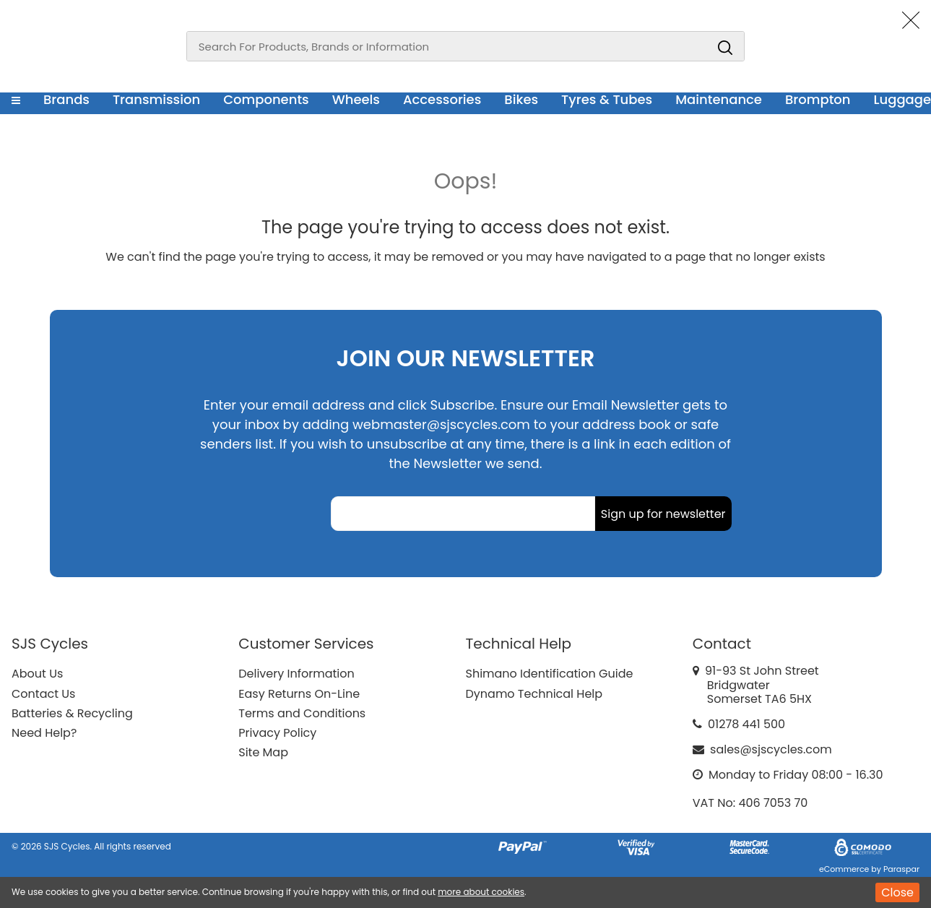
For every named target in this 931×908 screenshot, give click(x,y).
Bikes (521, 99)
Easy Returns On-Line (299, 694)
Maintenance (718, 99)
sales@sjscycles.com (771, 749)
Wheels (356, 99)
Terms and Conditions (301, 713)
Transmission (156, 99)
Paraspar (901, 869)
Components (266, 99)
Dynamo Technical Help (534, 694)
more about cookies (481, 892)
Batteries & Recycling (72, 713)
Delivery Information (296, 673)
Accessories (442, 99)
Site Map (263, 752)
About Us (37, 673)
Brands (66, 99)
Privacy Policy (277, 733)
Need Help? (44, 733)
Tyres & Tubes (606, 99)
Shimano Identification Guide (549, 673)
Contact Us (43, 694)
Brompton (818, 99)
